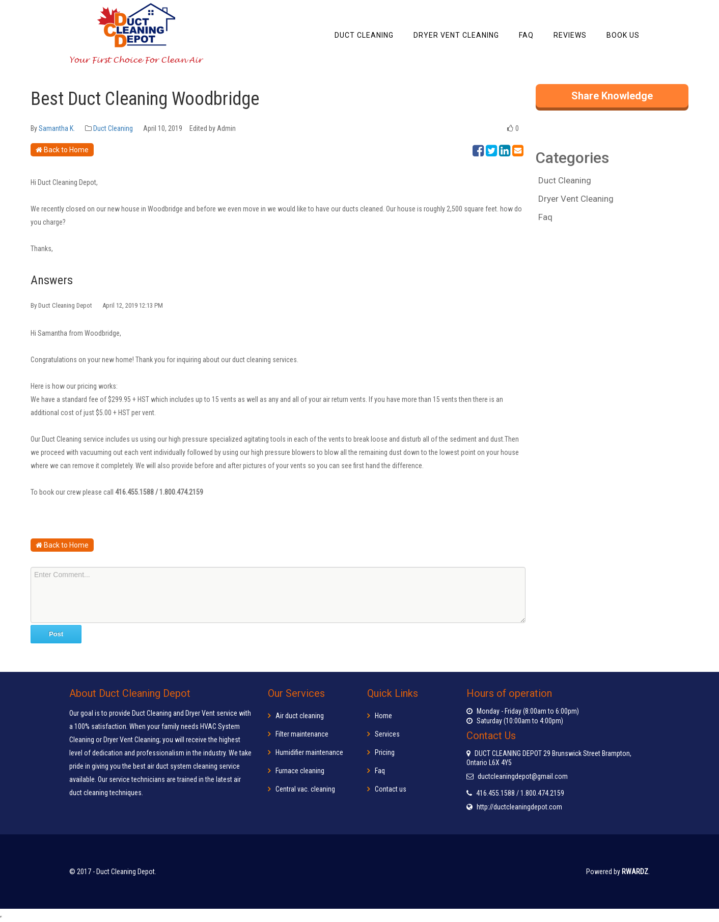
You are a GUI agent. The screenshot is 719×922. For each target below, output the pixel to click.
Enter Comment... (278, 595)
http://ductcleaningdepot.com (514, 807)
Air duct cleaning (299, 716)
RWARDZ (635, 871)
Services (387, 734)
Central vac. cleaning (305, 789)
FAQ (526, 35)
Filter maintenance (301, 734)
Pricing (385, 752)
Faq (545, 217)
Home (383, 716)
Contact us (390, 789)
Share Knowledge (612, 96)
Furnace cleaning (299, 771)
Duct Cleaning (364, 35)
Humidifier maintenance (309, 752)
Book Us (623, 35)
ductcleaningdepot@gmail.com (517, 776)
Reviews (570, 35)
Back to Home (66, 150)
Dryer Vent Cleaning (456, 35)
